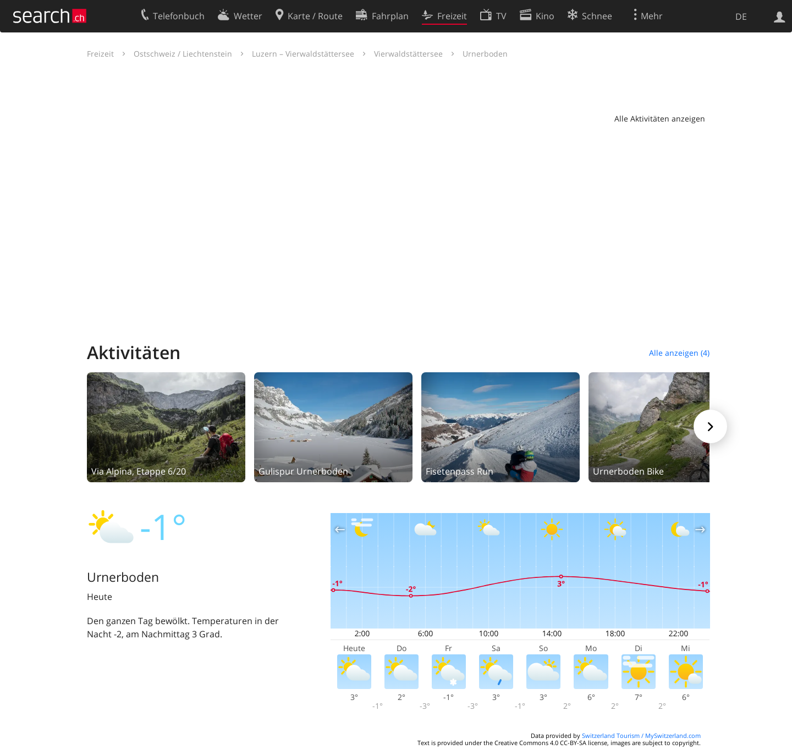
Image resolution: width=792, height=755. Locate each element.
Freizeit (100, 53)
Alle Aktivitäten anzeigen (659, 118)
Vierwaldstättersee (408, 53)
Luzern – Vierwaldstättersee (303, 53)
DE (741, 16)
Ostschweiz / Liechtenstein (183, 53)
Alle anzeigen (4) (679, 353)
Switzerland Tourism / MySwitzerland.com (641, 735)
